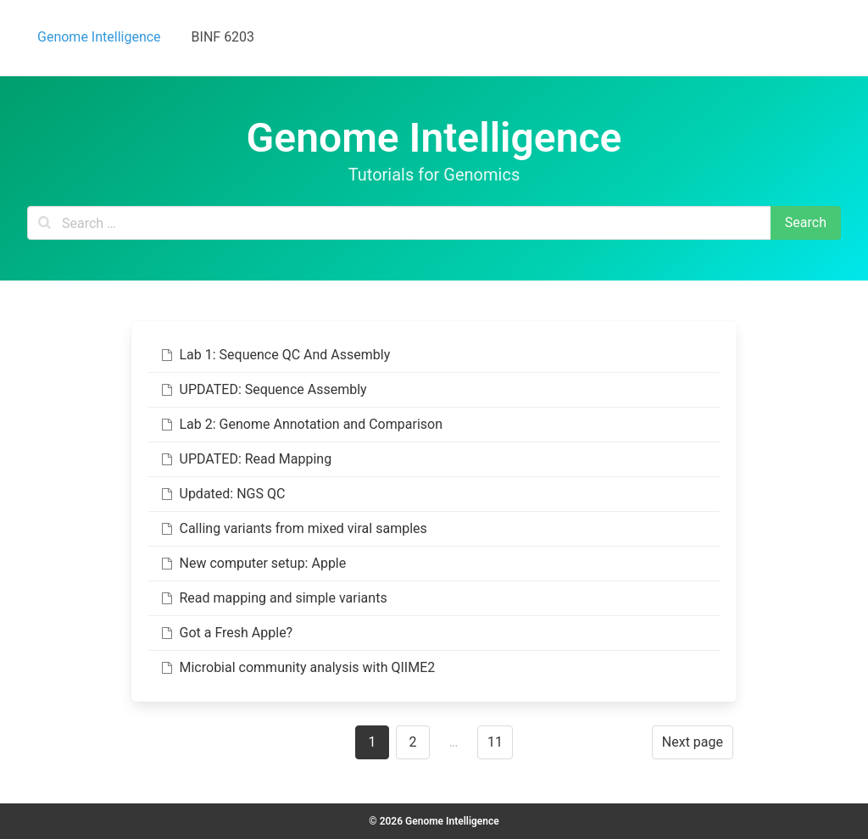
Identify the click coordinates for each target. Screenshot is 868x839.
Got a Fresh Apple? (225, 633)
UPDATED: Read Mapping (245, 459)
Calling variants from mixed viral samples (293, 528)
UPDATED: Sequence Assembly (263, 389)
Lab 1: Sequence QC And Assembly (274, 355)
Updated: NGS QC (222, 494)
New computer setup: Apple (252, 563)
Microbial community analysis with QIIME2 (297, 667)
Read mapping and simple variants (273, 598)
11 (495, 742)
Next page (692, 742)
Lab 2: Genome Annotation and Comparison (300, 424)
